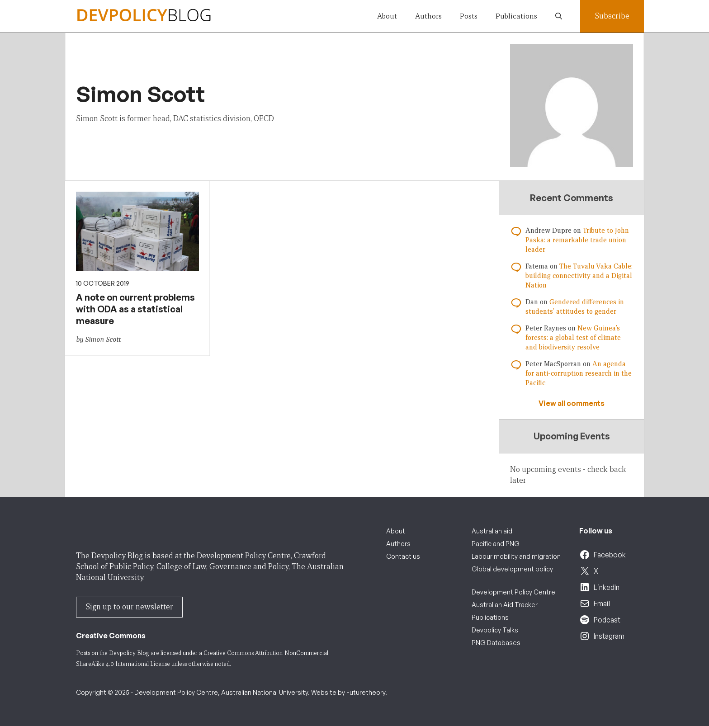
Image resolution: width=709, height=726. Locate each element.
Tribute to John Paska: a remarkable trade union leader (577, 240)
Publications (516, 16)
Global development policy (512, 569)
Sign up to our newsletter (129, 607)
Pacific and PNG (496, 543)
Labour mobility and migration (516, 556)
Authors (428, 16)
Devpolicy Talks (495, 630)
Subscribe (612, 16)
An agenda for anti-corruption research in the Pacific (578, 373)
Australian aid (492, 531)
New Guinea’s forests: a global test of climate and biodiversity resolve (573, 337)
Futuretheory (365, 692)
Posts (468, 16)
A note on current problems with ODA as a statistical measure (135, 309)
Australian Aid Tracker (505, 604)
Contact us (403, 556)
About (387, 16)
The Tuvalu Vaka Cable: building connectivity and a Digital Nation (579, 275)
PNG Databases (496, 642)
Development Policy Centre (513, 592)
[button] (558, 16)
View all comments (572, 403)
